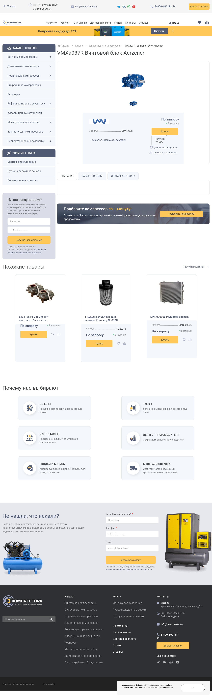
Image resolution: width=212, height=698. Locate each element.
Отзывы (143, 22)
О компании (80, 22)
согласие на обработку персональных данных (129, 576)
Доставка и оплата (100, 22)
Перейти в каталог (196, 272)
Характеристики (93, 183)
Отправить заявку (132, 566)
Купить (165, 137)
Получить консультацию (29, 245)
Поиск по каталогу (15, 626)
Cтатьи (117, 652)
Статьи (118, 22)
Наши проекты (122, 639)
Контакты (130, 22)
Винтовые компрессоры (29, 62)
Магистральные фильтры (29, 128)
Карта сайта (49, 691)
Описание (67, 183)
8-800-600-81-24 (165, 6)
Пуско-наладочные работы (24, 176)
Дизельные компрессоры (29, 72)
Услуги (64, 22)
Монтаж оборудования (21, 167)
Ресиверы (13, 100)
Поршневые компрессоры (29, 81)
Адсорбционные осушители (24, 118)
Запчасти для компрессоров (29, 137)
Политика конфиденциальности (18, 691)
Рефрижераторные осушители (29, 109)
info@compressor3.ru (86, 6)
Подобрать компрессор (185, 221)
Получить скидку (165, 146)
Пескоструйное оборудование (29, 147)
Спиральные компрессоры (24, 90)
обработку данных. (147, 690)
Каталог (50, 22)
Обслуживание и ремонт (22, 186)
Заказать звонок (199, 6)
